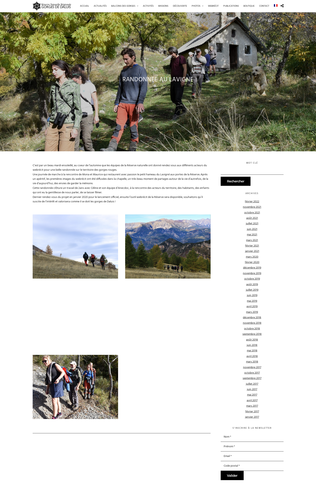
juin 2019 (252, 295)
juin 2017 (252, 389)
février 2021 (252, 245)
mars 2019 (252, 312)
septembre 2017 (252, 378)
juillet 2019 (252, 290)
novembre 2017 (252, 367)
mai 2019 (252, 301)
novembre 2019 (252, 273)
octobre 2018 (252, 328)
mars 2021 (252, 240)
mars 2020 (252, 257)
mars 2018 (252, 361)
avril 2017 (252, 400)
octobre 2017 (252, 373)
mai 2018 (252, 350)
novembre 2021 (252, 207)
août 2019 (252, 284)
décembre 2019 (252, 267)
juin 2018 (252, 345)
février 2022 (252, 201)
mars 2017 (252, 406)
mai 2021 (252, 234)
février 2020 (252, 262)
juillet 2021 (252, 223)
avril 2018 (252, 356)
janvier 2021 (252, 251)
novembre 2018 (252, 323)
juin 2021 (252, 229)
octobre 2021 (252, 212)
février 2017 (252, 411)
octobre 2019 (252, 279)
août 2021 (252, 218)
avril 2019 (252, 306)
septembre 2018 (252, 334)
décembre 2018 (252, 317)
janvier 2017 (252, 417)
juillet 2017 (252, 384)
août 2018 (252, 339)
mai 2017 (252, 395)
